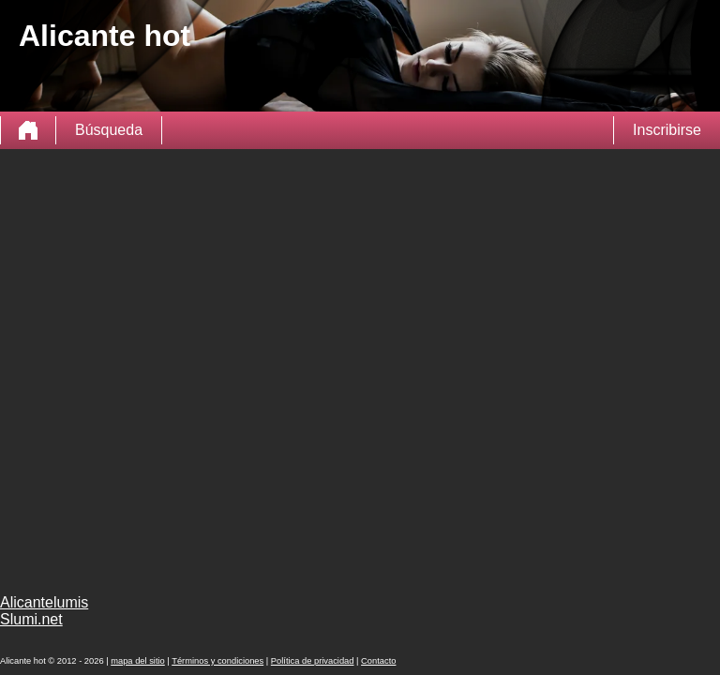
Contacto (378, 661)
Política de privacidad (312, 661)
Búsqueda (108, 130)
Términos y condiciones (217, 661)
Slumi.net (31, 619)
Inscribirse (667, 130)
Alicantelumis (44, 602)
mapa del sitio (138, 661)
